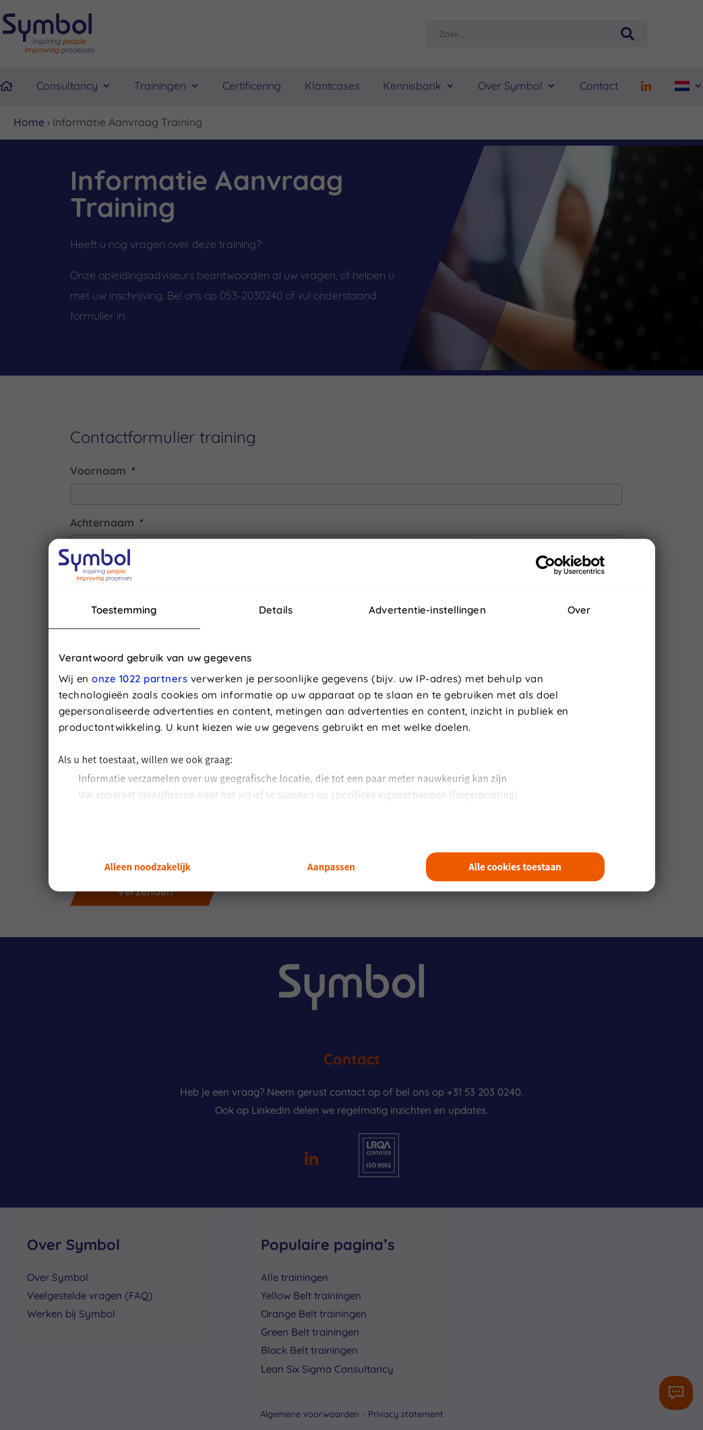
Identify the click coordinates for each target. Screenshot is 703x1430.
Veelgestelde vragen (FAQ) (90, 1295)
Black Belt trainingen (309, 1350)
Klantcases (332, 85)
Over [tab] (579, 609)
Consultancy (67, 85)
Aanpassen (331, 866)
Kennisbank (412, 85)
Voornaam (102, 470)
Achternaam (107, 522)
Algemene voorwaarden (311, 1413)
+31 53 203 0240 (484, 1091)
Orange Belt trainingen (314, 1313)
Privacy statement (406, 1413)
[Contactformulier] (676, 1393)
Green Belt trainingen (310, 1331)
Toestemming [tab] (123, 609)
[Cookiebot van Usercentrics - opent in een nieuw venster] (546, 565)
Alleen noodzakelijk (147, 866)
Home (28, 122)
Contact (599, 85)
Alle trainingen (294, 1277)
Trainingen (160, 85)
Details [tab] (276, 609)
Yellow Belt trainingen (311, 1295)
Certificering (251, 85)
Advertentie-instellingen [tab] (427, 609)
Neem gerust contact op (323, 1091)
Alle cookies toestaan (514, 866)
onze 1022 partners (139, 678)
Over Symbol (510, 85)
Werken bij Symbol (71, 1313)
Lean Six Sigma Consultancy (327, 1369)
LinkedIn (271, 1110)
